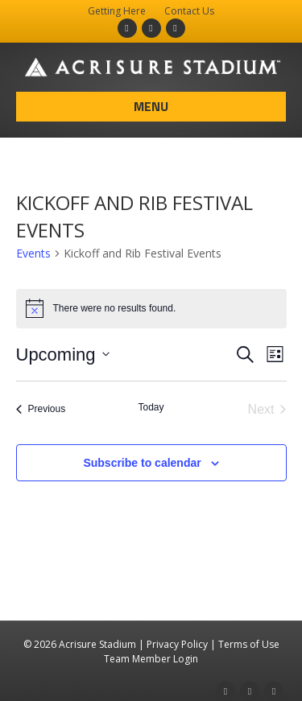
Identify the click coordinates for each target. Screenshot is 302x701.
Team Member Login (151, 659)
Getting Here (117, 11)
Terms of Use (248, 644)
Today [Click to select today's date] (150, 407)
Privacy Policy (177, 644)
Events (33, 253)
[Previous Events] (41, 410)
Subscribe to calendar (142, 462)
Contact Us (189, 11)
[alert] (151, 308)
